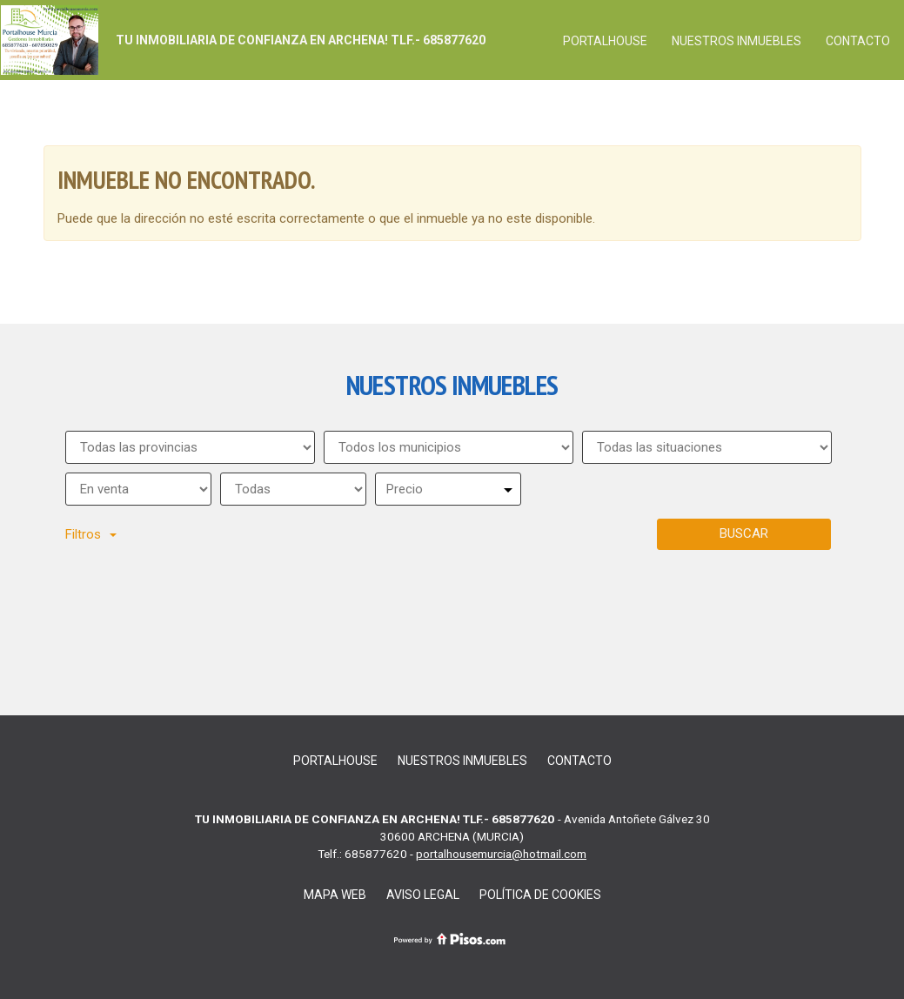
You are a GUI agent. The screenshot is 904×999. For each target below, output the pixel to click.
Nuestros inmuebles (736, 41)
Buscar (744, 533)
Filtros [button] (91, 534)
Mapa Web (335, 895)
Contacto (858, 41)
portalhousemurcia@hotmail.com (501, 854)
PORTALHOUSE (605, 41)
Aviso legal (422, 895)
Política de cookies (540, 895)
